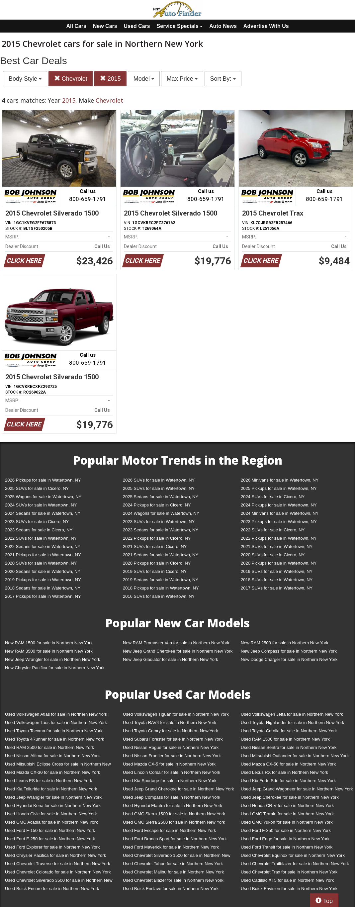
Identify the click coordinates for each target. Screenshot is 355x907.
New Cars (105, 26)
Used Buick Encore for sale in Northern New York (52, 888)
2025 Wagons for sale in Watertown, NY (43, 496)
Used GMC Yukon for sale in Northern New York (287, 822)
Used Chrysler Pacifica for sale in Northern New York (55, 855)
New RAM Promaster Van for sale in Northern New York (176, 642)
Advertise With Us (266, 26)
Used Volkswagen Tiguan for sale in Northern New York (176, 714)
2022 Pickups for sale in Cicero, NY (157, 538)
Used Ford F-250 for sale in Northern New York (50, 838)
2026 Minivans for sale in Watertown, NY (279, 480)
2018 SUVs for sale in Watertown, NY (276, 579)
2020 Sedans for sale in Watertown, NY (42, 571)
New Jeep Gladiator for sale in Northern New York (170, 659)
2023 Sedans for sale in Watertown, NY (160, 529)
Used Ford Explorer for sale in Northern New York (52, 847)
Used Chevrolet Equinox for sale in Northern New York (293, 855)
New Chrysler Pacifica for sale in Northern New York (55, 667)
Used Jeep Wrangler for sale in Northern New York (53, 797)
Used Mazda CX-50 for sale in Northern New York (288, 764)
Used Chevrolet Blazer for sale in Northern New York (173, 880)
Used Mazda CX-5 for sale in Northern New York (169, 764)
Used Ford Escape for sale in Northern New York (169, 830)
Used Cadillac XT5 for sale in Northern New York (287, 880)
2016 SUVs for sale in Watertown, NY (159, 596)
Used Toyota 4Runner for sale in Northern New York (54, 739)
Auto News (223, 26)
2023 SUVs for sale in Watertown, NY (159, 521)
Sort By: (223, 78)
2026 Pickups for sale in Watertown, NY (43, 480)
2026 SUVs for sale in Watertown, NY (159, 480)
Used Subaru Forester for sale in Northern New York (173, 739)
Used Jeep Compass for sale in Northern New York (171, 797)
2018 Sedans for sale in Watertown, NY (42, 588)
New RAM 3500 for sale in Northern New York (49, 651)
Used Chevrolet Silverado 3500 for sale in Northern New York (59, 881)
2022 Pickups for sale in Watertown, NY (279, 538)
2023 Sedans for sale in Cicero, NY (38, 529)
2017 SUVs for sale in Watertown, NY (276, 588)
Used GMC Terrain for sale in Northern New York (287, 813)
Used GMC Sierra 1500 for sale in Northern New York (174, 813)
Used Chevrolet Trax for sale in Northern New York (289, 871)
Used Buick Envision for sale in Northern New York (289, 888)
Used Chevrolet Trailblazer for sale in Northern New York (295, 863)
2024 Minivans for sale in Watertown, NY (279, 513)
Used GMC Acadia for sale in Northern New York (51, 822)
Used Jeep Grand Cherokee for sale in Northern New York (178, 788)
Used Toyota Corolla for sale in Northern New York (289, 730)
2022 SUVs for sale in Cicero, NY (273, 529)
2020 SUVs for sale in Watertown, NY (41, 563)
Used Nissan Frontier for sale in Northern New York (172, 755)
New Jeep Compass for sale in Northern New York (289, 651)
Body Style (25, 78)
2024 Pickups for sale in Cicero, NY (157, 504)
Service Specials (180, 26)
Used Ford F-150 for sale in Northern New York (50, 830)
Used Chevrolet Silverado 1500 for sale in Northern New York (176, 857)
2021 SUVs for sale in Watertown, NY (276, 546)
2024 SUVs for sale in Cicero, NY (273, 496)
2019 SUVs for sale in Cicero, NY (155, 571)
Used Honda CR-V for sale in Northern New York (287, 805)
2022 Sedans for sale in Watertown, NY (42, 546)
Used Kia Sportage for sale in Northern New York (170, 780)
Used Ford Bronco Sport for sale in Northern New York (175, 838)
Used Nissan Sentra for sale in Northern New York (288, 747)
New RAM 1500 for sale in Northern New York (49, 642)
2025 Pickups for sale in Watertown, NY (279, 488)
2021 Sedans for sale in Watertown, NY (160, 554)
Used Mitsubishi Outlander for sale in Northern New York (295, 755)
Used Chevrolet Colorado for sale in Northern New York (58, 871)
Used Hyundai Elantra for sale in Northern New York (172, 805)
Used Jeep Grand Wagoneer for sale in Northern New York (297, 788)
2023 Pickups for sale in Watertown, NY (279, 521)
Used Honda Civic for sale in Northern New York (51, 813)
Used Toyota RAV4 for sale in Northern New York (169, 722)
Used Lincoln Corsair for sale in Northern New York (171, 772)
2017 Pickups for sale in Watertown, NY (43, 596)
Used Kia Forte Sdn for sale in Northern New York (288, 780)
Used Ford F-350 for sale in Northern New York (286, 830)
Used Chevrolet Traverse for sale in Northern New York (57, 863)
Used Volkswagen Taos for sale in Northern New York (56, 722)
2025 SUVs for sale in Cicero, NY (37, 488)
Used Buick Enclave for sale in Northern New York (171, 888)
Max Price (182, 78)
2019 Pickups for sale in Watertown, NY (43, 579)
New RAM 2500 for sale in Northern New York (284, 642)
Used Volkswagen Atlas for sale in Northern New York (56, 714)
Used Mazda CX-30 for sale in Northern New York (52, 772)
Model (143, 78)
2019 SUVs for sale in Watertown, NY (276, 571)
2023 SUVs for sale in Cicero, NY (37, 521)
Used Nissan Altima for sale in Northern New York (52, 755)
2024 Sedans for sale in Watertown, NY (42, 513)
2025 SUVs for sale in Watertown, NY (159, 488)
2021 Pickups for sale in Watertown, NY (43, 554)
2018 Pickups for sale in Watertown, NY (161, 588)
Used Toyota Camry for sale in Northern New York (170, 730)
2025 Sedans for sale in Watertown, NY (160, 496)
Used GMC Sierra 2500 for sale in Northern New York (174, 822)
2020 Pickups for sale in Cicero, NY (157, 563)
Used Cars (137, 26)
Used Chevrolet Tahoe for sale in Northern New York (173, 863)
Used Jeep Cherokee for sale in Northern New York (290, 797)
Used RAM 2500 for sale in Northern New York (49, 747)
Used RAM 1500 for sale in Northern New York (285, 739)
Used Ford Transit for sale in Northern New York (286, 847)
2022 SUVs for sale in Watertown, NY (41, 538)
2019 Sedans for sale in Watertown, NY (160, 579)
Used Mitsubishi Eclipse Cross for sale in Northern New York (58, 765)
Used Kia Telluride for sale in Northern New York (51, 788)
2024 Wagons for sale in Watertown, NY (161, 513)
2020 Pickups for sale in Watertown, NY (279, 563)
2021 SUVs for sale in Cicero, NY (155, 546)
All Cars (76, 26)
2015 (110, 78)
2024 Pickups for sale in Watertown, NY (279, 504)
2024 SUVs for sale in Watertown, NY (41, 504)
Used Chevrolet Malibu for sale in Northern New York (173, 871)
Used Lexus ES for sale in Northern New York (48, 780)
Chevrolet (70, 78)
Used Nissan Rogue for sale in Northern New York (171, 747)
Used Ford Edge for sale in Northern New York (285, 838)
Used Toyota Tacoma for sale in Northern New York (54, 730)
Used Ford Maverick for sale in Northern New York (171, 847)
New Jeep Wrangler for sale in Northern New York (52, 659)
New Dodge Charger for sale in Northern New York (289, 659)
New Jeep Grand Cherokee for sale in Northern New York (177, 651)
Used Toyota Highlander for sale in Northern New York (292, 722)
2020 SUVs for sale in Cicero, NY (273, 554)
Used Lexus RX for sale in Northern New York (284, 772)
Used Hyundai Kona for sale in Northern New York (53, 805)
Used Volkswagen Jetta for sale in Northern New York (292, 714)
